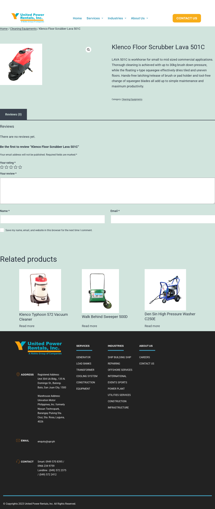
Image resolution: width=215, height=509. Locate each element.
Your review (8, 173)
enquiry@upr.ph (46, 441)
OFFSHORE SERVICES (120, 369)
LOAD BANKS (83, 363)
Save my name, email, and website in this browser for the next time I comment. (49, 230)
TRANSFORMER (85, 369)
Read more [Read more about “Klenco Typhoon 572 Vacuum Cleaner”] (26, 326)
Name (5, 211)
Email (115, 211)
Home (4, 28)
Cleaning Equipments (23, 28)
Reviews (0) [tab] (13, 114)
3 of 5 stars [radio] (11, 167)
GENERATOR (83, 357)
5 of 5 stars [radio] (20, 167)
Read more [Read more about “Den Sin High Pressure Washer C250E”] (152, 326)
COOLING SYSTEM (86, 376)
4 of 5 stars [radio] (15, 167)
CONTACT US (146, 363)
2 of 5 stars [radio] (6, 167)
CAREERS (144, 357)
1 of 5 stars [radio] (2, 167)
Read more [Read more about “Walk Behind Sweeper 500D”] (89, 326)
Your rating (8, 162)
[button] (88, 49)
